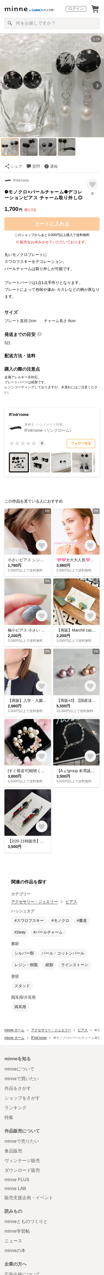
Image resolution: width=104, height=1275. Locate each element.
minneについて (19, 1069)
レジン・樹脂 (26, 965)
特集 (8, 1117)
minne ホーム (14, 1030)
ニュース (13, 1240)
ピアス (71, 901)
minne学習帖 (17, 1231)
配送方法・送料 (19, 355)
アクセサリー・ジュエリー (34, 901)
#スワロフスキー (29, 920)
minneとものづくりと (26, 1221)
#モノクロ (60, 920)
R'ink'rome (21, 180)
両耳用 (20, 1007)
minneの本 (15, 1250)
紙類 (49, 965)
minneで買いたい (21, 1078)
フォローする (81, 443)
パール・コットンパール (63, 953)
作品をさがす (17, 1088)
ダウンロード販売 (22, 1170)
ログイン (76, 8)
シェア (16, 166)
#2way (20, 932)
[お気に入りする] (92, 184)
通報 (54, 166)
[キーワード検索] (52, 23)
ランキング (15, 1107)
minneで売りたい (21, 1141)
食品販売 (13, 1151)
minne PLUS (16, 1179)
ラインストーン (74, 965)
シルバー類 (24, 953)
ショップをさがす (22, 1098)
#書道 (82, 920)
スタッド (22, 986)
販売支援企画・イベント (28, 1197)
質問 (36, 166)
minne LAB (15, 1188)
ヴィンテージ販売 (22, 1160)
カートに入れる (52, 224)
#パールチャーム (48, 932)
